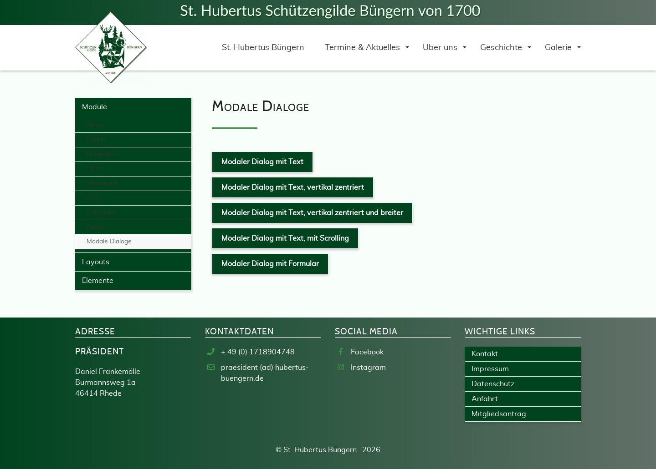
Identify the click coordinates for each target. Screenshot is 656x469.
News (95, 125)
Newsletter (103, 183)
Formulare (101, 212)
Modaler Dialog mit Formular (270, 263)
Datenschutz (493, 384)
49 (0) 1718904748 (261, 352)
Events (96, 139)
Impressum (490, 369)
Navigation (102, 154)
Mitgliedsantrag (499, 414)
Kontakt (485, 354)
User (93, 169)
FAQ (93, 198)
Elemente (97, 280)
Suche (96, 227)
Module (94, 107)
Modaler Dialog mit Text (262, 162)
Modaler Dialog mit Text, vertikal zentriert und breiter (312, 213)
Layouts (95, 262)
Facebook (367, 352)
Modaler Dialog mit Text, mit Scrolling (285, 238)
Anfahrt (485, 399)
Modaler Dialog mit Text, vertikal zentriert (292, 187)
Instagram (368, 367)
